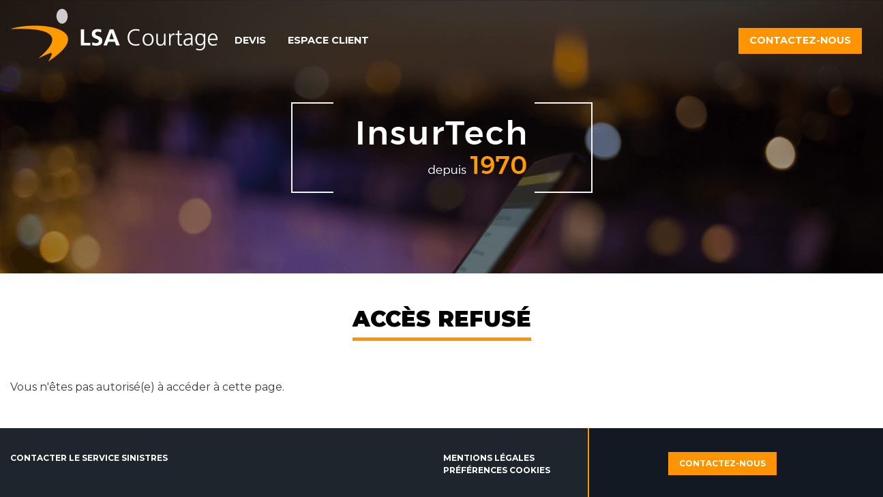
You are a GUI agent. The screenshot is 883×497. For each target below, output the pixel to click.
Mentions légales (489, 458)
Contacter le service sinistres (89, 458)
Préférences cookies (496, 470)
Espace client (328, 40)
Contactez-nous (800, 40)
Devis (250, 40)
